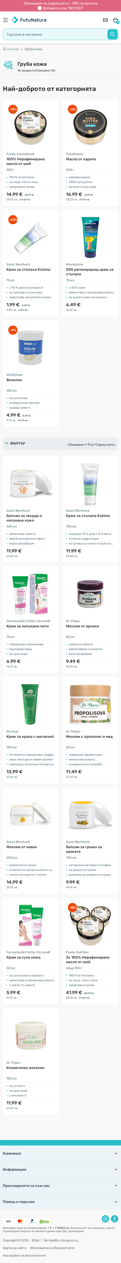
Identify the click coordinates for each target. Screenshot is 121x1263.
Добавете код (63, 8)
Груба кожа (33, 49)
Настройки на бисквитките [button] (24, 1256)
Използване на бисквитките (52, 1248)
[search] (60, 34)
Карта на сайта (14, 1248)
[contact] (105, 20)
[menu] (7, 20)
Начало (11, 49)
